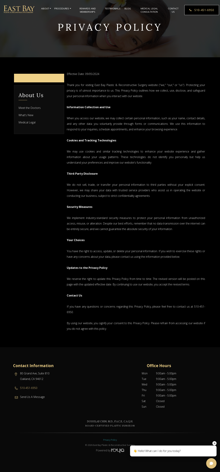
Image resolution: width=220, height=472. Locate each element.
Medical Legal (27, 122)
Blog (128, 8)
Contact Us (173, 10)
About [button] (45, 8)
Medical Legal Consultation (149, 10)
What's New (26, 115)
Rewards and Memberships (88, 10)
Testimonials (112, 8)
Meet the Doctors (30, 108)
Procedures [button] (62, 8)
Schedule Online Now (39, 78)
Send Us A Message (32, 397)
